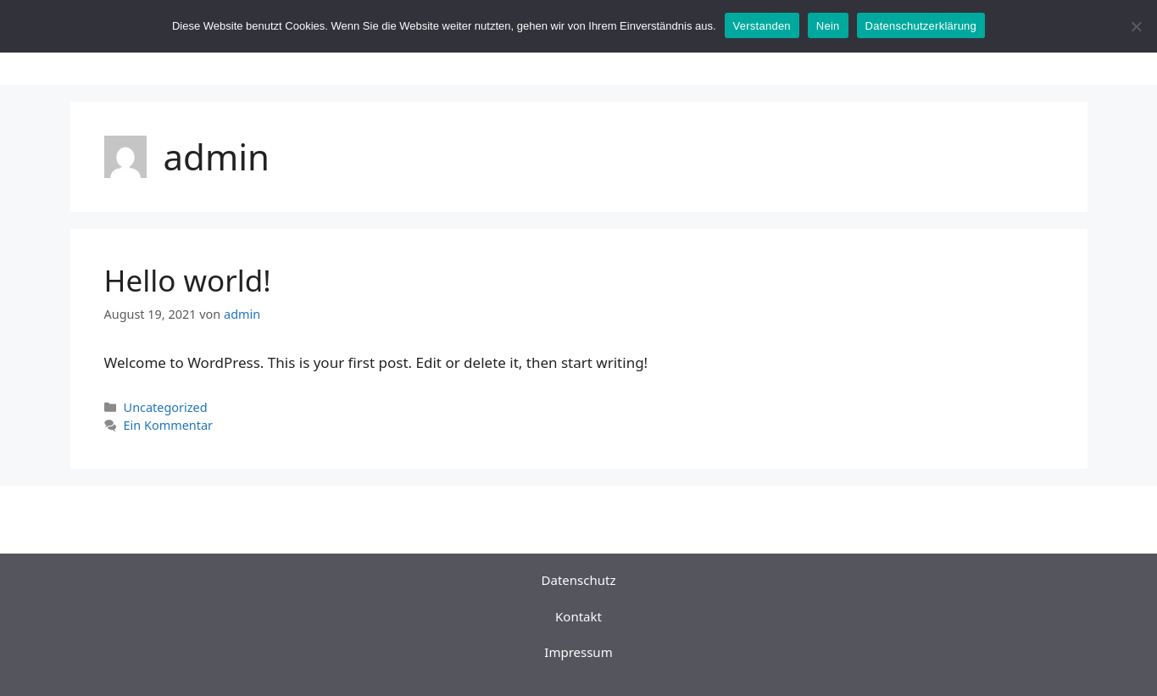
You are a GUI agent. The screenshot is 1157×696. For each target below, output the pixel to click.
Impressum (578, 651)
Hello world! (187, 280)
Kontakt (578, 616)
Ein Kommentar (168, 425)
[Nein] (1135, 26)
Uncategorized (166, 407)
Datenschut (576, 579)
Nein (828, 25)
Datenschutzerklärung (920, 25)
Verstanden (762, 25)
